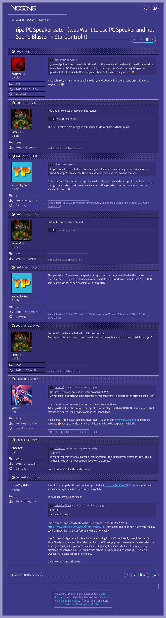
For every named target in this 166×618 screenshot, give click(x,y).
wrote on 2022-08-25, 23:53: (88, 505)
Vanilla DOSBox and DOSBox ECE (125, 202)
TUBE (80, 431)
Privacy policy (83, 604)
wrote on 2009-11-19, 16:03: (82, 448)
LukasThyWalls (63, 505)
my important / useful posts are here (65, 148)
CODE (95, 431)
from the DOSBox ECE (116, 485)
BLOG (66, 431)
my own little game (125, 419)
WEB (52, 431)
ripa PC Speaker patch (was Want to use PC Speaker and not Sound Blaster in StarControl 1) (85, 33)
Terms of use (67, 604)
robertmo (60, 448)
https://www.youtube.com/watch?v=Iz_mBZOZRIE (76, 526)
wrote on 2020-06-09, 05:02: (82, 387)
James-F (59, 387)
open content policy (69, 600)
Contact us (97, 604)
